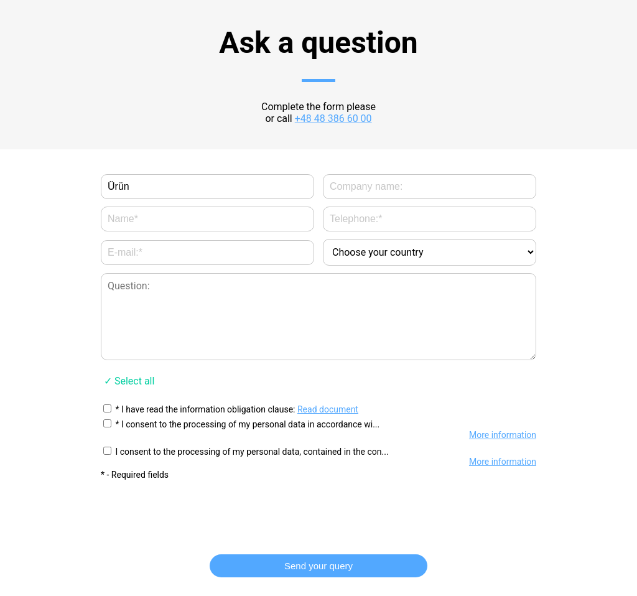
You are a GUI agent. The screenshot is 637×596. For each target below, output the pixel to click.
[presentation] (318, 511)
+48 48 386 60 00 (333, 118)
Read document (327, 409)
